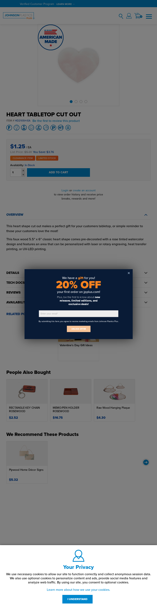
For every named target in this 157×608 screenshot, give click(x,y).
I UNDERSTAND (77, 599)
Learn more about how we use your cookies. (78, 590)
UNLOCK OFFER (78, 329)
